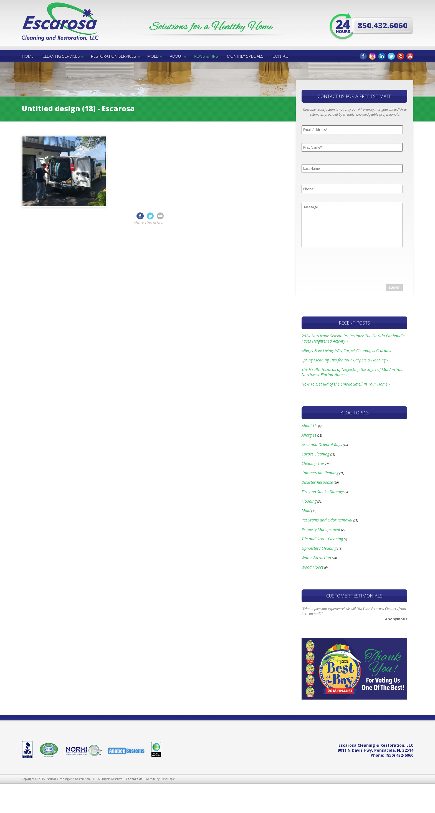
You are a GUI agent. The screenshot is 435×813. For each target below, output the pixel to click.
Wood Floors (312, 567)
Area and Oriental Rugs (322, 444)
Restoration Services (113, 56)
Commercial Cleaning (320, 472)
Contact (281, 56)
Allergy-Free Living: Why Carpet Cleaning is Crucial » (346, 350)
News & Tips (206, 56)
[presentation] (344, 264)
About (176, 56)
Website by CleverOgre (160, 779)
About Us (309, 425)
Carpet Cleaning (315, 454)
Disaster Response (317, 482)
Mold (153, 56)
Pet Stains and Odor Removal (327, 520)
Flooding (309, 501)
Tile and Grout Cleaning (322, 538)
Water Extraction (316, 557)
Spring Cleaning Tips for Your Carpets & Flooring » (345, 360)
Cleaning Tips (313, 463)
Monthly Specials (245, 56)
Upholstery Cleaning (319, 548)
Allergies (309, 435)
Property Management (321, 529)
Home (28, 56)
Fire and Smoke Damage (323, 491)
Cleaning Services (61, 56)
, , (375, 750)
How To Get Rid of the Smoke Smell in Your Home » (346, 384)
